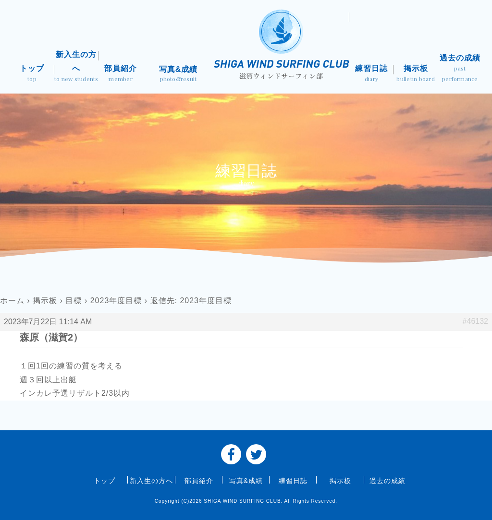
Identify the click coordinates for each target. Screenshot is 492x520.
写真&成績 (178, 74)
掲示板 (416, 74)
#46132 (475, 321)
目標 (73, 300)
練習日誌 (371, 74)
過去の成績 (460, 69)
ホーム (12, 300)
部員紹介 (120, 74)
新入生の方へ (76, 67)
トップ (32, 74)
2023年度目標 (116, 300)
